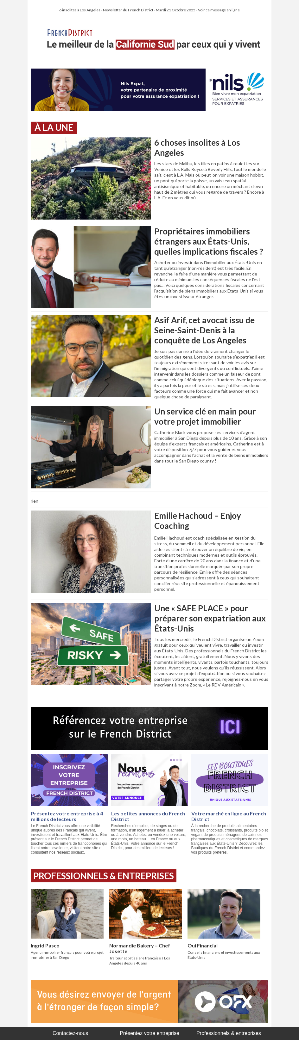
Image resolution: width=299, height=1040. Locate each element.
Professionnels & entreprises (228, 1033)
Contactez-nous (70, 1033)
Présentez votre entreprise (149, 1033)
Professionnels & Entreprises (103, 875)
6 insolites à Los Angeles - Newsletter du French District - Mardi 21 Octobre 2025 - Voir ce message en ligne (149, 10)
